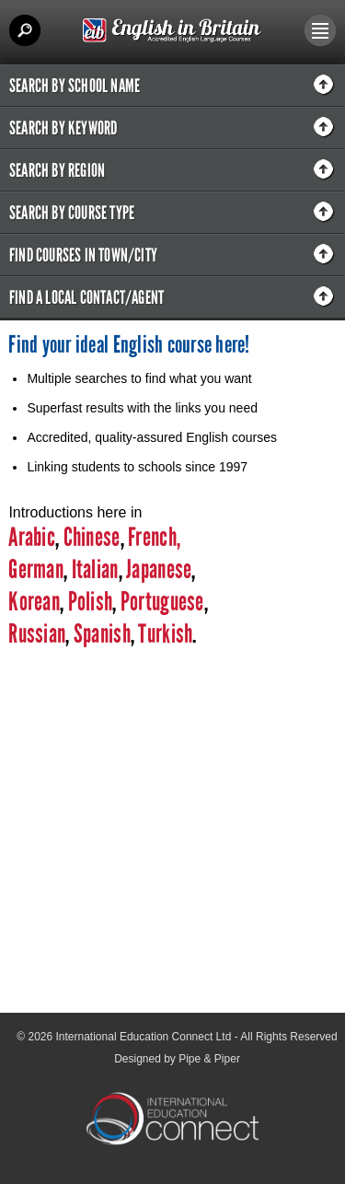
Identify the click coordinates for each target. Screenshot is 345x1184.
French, (154, 537)
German (35, 569)
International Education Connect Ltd (144, 1036)
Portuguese (160, 602)
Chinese (92, 537)
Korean (34, 602)
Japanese (158, 569)
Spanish (100, 634)
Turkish (165, 634)
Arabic (31, 537)
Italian (95, 569)
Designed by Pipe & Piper (177, 1058)
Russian (36, 634)
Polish (90, 602)
